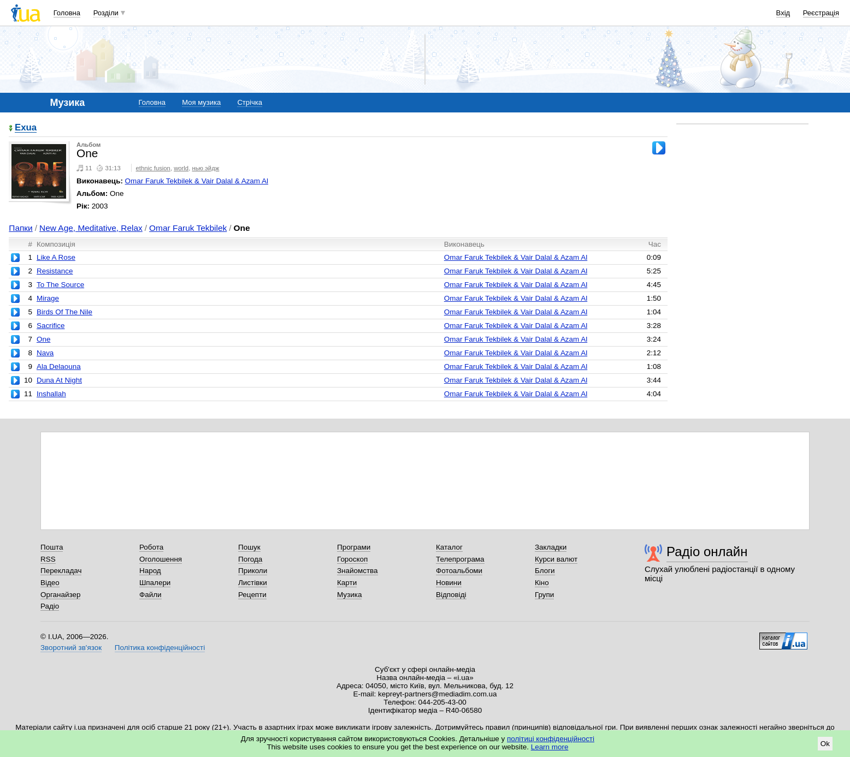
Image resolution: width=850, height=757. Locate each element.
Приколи (252, 571)
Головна (67, 13)
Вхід (783, 13)
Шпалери (154, 583)
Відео (50, 583)
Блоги (545, 571)
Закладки (550, 547)
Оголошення (160, 559)
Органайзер (60, 595)
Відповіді (451, 595)
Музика (349, 595)
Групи (544, 595)
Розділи (106, 13)
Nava (45, 353)
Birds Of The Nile (64, 312)
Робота (151, 547)
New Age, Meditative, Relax (91, 228)
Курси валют (556, 559)
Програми (353, 547)
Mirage (48, 298)
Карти (347, 583)
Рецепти (252, 595)
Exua (26, 128)
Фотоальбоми (459, 571)
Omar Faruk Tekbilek (188, 228)
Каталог (449, 547)
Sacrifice (51, 325)
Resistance (55, 271)
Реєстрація (821, 13)
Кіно (542, 583)
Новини (449, 583)
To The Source (60, 285)
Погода (250, 559)
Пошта (51, 547)
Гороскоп (352, 559)
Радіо (49, 606)
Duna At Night (59, 380)
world (181, 168)
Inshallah (51, 394)
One (43, 339)
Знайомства (357, 571)
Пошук (249, 547)
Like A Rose (56, 257)
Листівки (252, 583)
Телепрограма (460, 559)
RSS (48, 559)
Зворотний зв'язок (71, 647)
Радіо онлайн (707, 551)
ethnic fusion (153, 168)
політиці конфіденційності (550, 739)
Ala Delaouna (59, 366)
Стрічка (249, 102)
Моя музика (201, 102)
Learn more (550, 747)
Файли (150, 595)
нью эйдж (205, 168)
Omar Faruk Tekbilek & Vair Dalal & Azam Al (196, 181)
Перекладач (60, 571)
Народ (150, 571)
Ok (825, 744)
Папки (20, 228)
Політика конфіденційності (160, 647)
